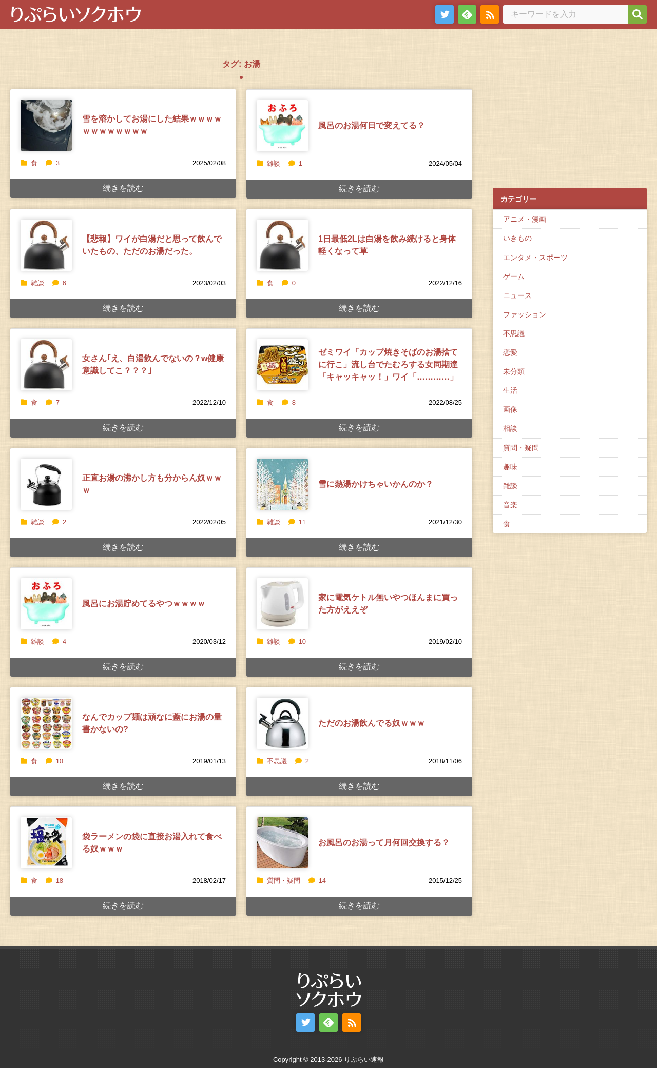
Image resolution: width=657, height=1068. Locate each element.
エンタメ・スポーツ (535, 257)
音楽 (510, 505)
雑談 (273, 163)
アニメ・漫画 (524, 219)
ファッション (524, 314)
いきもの (517, 238)
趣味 (510, 467)
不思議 (277, 761)
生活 (510, 390)
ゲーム (514, 276)
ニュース (517, 295)
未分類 (514, 371)
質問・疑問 (283, 880)
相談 (510, 428)
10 (297, 641)
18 (54, 880)
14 (317, 880)
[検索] (637, 14)
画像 (510, 409)
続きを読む (123, 188)
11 (297, 522)
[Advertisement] (570, 113)
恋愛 (510, 352)
